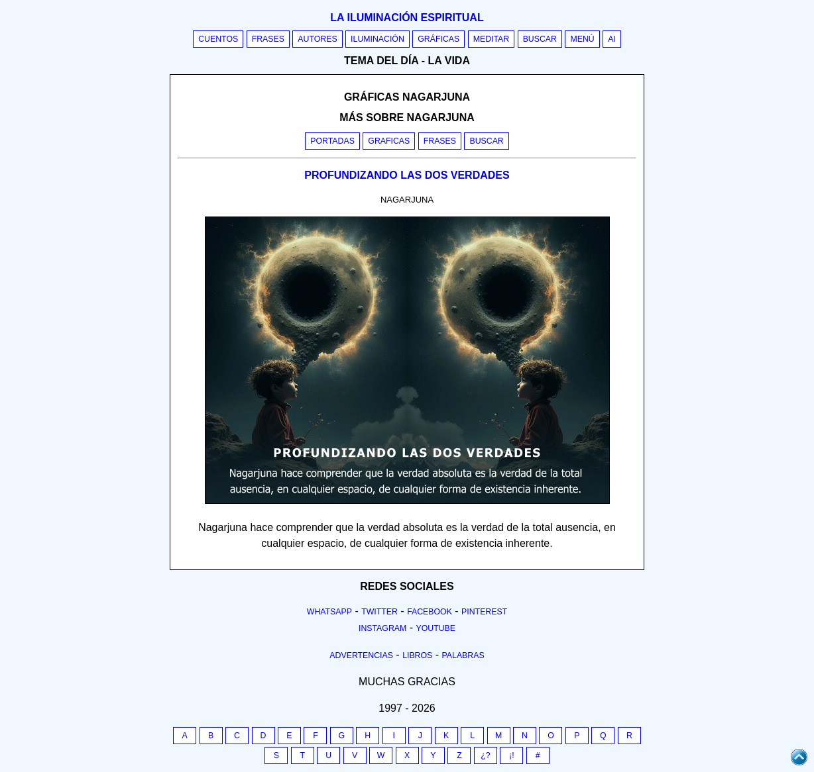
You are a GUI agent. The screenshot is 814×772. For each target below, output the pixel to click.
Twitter (379, 611)
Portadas (332, 141)
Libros (417, 655)
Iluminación (377, 39)
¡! (511, 755)
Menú (582, 39)
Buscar (540, 39)
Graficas (389, 141)
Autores (317, 39)
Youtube (435, 628)
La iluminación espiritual (406, 17)
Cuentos (218, 39)
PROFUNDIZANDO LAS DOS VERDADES (406, 175)
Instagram (382, 628)
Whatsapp (329, 611)
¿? (485, 755)
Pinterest (484, 611)
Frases (268, 39)
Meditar (491, 39)
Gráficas (438, 39)
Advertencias (361, 655)
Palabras (463, 655)
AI (612, 39)
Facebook (429, 611)
